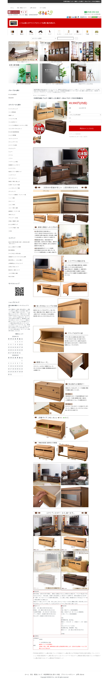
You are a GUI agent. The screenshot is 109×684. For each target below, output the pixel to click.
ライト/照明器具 (12, 112)
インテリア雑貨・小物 (14, 227)
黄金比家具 (11, 97)
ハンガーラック (12, 174)
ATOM (12, 276)
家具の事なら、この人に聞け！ (16, 260)
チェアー (11, 151)
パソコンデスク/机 (13, 118)
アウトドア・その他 (13, 217)
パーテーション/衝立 (13, 161)
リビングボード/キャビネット (15, 128)
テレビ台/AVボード (42, 95)
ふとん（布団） (12, 204)
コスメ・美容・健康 (13, 208)
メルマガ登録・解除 (13, 273)
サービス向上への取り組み (15, 253)
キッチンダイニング (13, 108)
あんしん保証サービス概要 (15, 246)
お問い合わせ (32, 7)
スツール (11, 155)
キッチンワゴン (12, 168)
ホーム (11, 7)
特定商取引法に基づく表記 (52, 674)
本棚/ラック (11, 115)
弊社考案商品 (12, 250)
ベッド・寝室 (12, 198)
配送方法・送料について (14, 270)
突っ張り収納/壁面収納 (14, 132)
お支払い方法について (14, 266)
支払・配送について (20, 7)
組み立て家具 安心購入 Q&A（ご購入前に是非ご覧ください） (19, 242)
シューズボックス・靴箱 (14, 188)
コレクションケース (13, 138)
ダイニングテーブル (13, 141)
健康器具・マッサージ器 (14, 211)
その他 (10, 231)
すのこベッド (12, 201)
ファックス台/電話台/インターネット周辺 (18, 125)
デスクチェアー (12, 148)
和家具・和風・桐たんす (14, 181)
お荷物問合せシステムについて (16, 263)
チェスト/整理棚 (12, 135)
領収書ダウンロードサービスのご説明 (17, 256)
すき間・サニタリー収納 (14, 184)
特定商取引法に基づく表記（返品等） (78, 136)
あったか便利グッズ (13, 224)
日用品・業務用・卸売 (14, 221)
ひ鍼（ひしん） (12, 214)
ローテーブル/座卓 (13, 145)
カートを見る (41, 7)
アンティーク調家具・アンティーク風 (17, 194)
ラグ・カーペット (13, 178)
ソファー (11, 158)
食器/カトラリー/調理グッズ (15, 171)
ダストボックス (12, 191)
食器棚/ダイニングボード (14, 165)
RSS (10, 276)
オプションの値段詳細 (74, 134)
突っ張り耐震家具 (13, 94)
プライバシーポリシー (68, 674)
